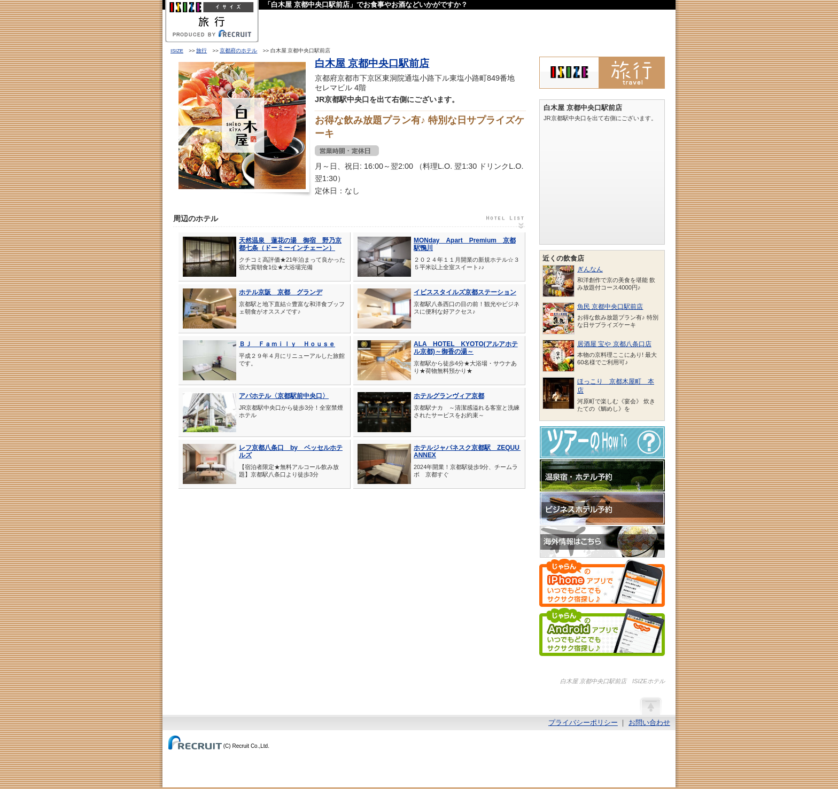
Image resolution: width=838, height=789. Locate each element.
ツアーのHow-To (602, 442)
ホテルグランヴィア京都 (449, 396)
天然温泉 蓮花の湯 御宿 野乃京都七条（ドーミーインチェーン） (290, 244)
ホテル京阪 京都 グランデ (280, 292)
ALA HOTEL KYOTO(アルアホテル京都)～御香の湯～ (466, 347)
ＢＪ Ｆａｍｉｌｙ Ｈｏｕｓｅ (287, 344)
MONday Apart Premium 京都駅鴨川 (465, 244)
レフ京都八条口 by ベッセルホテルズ (291, 451)
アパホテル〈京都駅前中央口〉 (284, 396)
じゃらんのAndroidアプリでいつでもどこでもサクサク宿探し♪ (602, 632)
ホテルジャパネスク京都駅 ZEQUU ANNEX (467, 451)
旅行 (201, 50)
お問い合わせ (649, 722)
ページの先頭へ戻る (650, 706)
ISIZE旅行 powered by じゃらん (602, 73)
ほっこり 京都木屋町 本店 (615, 386)
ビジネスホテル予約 (602, 509)
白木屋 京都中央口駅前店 (372, 63)
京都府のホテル (238, 50)
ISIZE (176, 50)
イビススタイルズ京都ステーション (465, 292)
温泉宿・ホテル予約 (602, 475)
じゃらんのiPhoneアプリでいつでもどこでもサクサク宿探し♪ (602, 583)
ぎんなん (590, 269)
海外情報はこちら (602, 542)
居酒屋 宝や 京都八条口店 (614, 344)
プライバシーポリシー (583, 722)
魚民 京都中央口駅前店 (610, 306)
